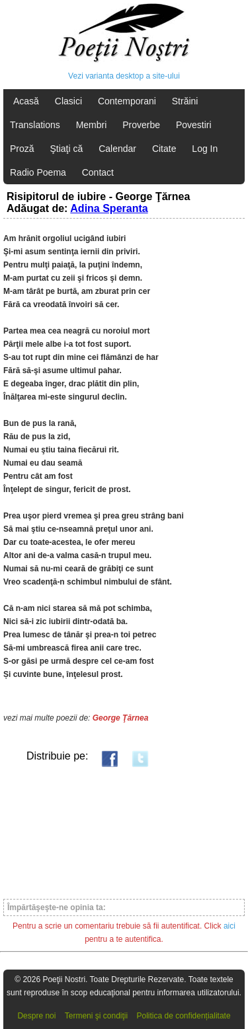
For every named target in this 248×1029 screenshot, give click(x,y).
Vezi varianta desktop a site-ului (124, 76)
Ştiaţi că (66, 148)
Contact (98, 172)
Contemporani (127, 101)
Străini (185, 101)
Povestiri (194, 125)
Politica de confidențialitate (184, 1015)
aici (229, 926)
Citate (164, 148)
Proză (22, 148)
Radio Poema (38, 172)
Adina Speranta (108, 208)
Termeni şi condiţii (96, 1015)
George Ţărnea (121, 718)
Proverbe (141, 125)
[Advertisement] (124, 832)
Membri (91, 125)
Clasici (68, 101)
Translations (35, 125)
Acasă (26, 101)
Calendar (117, 148)
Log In (205, 148)
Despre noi (36, 1015)
